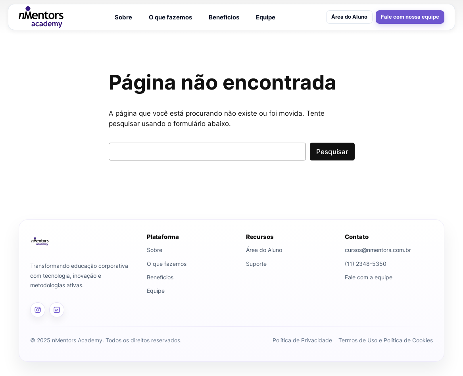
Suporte (256, 263)
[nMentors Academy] (41, 17)
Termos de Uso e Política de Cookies (385, 340)
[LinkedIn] (56, 309)
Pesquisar (332, 152)
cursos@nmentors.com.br (378, 249)
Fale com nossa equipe (410, 17)
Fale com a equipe (368, 277)
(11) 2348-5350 (365, 263)
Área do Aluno (349, 17)
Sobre (123, 17)
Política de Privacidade (302, 340)
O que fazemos (170, 17)
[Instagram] (37, 309)
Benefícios (224, 17)
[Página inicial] (83, 241)
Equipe (265, 17)
